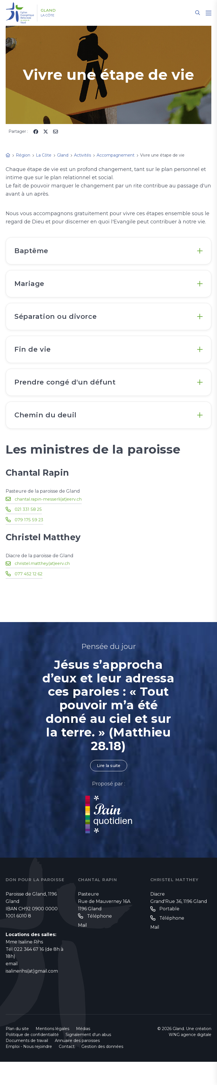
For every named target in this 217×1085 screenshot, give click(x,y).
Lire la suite (108, 788)
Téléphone (99, 939)
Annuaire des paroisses (77, 1063)
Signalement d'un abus (88, 1057)
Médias (83, 1051)
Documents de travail (27, 1063)
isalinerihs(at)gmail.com (32, 994)
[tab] (108, 253)
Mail (82, 948)
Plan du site (17, 1051)
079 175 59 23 (30, 542)
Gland (54, 10)
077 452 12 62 (30, 596)
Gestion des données (102, 1069)
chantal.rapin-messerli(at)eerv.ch (51, 521)
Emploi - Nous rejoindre (29, 1069)
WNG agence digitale (190, 1057)
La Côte (54, 16)
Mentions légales (52, 1051)
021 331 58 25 (29, 532)
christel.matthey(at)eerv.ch (45, 586)
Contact (67, 1069)
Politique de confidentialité (32, 1057)
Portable (169, 932)
